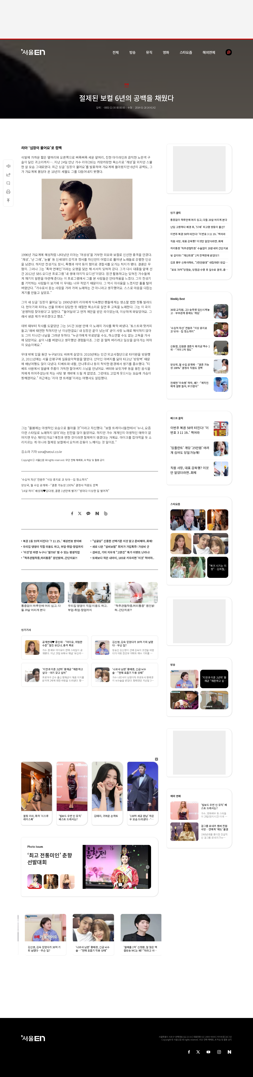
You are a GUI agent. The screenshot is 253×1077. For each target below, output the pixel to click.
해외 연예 (175, 796)
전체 (115, 52)
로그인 (229, 1036)
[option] (117, 867)
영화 (166, 52)
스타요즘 (186, 52)
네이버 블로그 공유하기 (97, 513)
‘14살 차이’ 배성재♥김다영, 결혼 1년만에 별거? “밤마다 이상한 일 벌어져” (65, 491)
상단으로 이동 (8, 200)
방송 (132, 52)
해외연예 (209, 52)
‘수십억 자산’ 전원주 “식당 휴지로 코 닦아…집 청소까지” (54, 479)
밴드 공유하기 (106, 513)
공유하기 (8, 174)
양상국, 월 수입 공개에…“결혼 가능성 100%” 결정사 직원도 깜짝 (59, 485)
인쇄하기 (8, 192)
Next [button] (147, 867)
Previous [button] (86, 867)
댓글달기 (8, 183)
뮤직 (149, 52)
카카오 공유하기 (88, 513)
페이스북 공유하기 (72, 513)
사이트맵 (221, 1036)
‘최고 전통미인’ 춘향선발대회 (49, 858)
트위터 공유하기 (80, 513)
